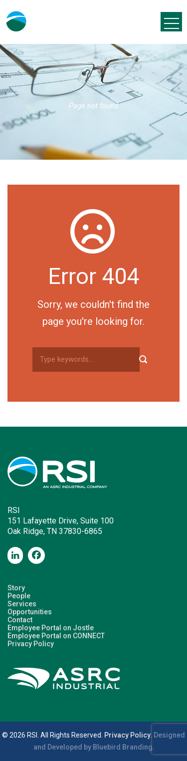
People (18, 596)
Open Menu (171, 21)
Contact (19, 620)
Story (16, 588)
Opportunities (29, 612)
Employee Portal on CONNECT (56, 636)
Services (21, 604)
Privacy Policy (30, 644)
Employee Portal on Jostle (50, 628)
